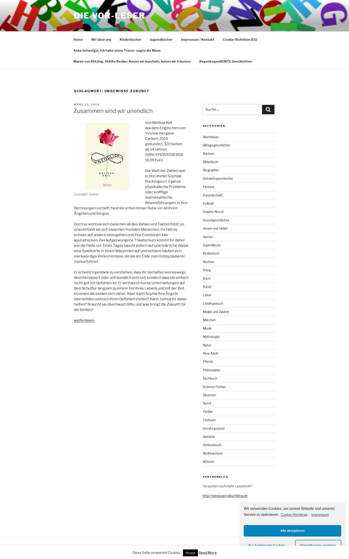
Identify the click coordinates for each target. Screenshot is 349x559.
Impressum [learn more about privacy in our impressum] (320, 515)
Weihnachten (213, 453)
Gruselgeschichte (216, 220)
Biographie (211, 170)
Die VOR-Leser (109, 15)
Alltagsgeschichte (216, 145)
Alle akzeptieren (292, 530)
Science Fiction (214, 387)
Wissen (208, 461)
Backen (208, 153)
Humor (208, 237)
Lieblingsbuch (213, 303)
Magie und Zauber (216, 312)
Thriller (208, 412)
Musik (207, 328)
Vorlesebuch (212, 445)
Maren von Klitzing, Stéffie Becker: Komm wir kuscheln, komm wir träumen (132, 61)
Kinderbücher (130, 39)
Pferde (208, 361)
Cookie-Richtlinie (294, 515)
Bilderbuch (210, 162)
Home (78, 39)
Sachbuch (210, 378)
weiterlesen (84, 320)
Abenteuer (211, 137)
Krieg (207, 270)
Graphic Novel (213, 212)
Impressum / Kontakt (197, 39)
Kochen (208, 262)
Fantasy (209, 187)
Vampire (209, 437)
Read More (208, 553)
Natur (207, 345)
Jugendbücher (161, 39)
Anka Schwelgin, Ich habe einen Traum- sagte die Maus (117, 50)
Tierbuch (209, 420)
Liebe (207, 295)
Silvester (209, 395)
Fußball (208, 203)
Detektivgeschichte (218, 178)
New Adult (210, 353)
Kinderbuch (211, 253)
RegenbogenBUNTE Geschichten (225, 61)
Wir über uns (101, 39)
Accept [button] (190, 553)
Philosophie (211, 370)
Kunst (207, 287)
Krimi (206, 278)
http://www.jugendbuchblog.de (225, 496)
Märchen (209, 320)
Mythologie (211, 337)
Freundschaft (213, 195)
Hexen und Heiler (215, 228)
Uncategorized (214, 428)
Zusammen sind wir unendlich (113, 110)
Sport (207, 403)
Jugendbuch (211, 245)
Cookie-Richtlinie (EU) (240, 39)
